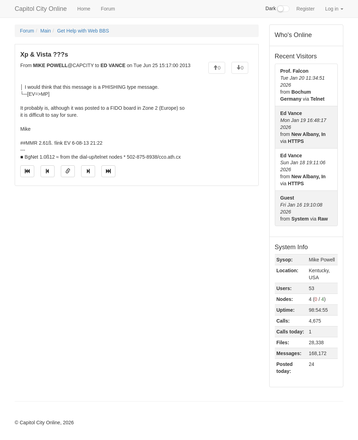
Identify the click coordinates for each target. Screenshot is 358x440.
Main (45, 31)
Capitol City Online (41, 8)
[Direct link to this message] (68, 171)
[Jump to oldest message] (27, 171)
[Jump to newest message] (108, 171)
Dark (277, 9)
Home (83, 9)
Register (305, 9)
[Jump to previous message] (48, 171)
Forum (108, 9)
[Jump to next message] (88, 171)
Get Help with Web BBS (83, 31)
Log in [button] (334, 9)
